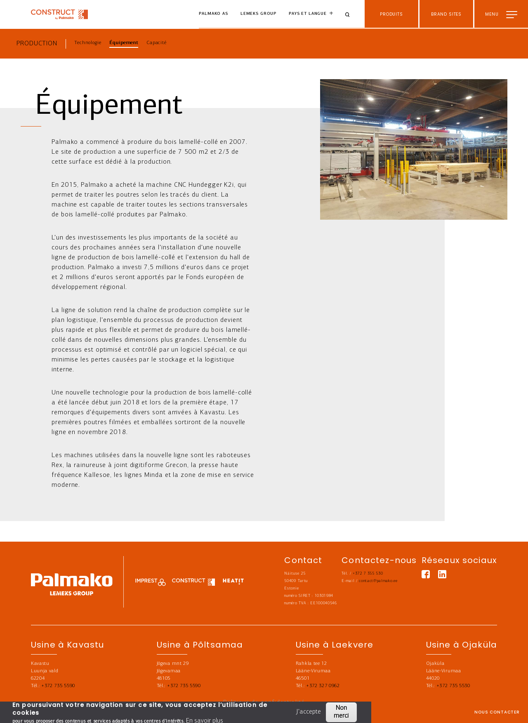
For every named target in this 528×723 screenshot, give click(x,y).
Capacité (156, 42)
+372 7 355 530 (368, 573)
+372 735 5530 (453, 685)
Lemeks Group (258, 14)
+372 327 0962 (323, 685)
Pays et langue (308, 14)
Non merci (341, 712)
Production (36, 43)
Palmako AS (213, 14)
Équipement (123, 42)
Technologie (87, 42)
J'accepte (309, 712)
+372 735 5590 (58, 685)
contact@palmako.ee (378, 581)
